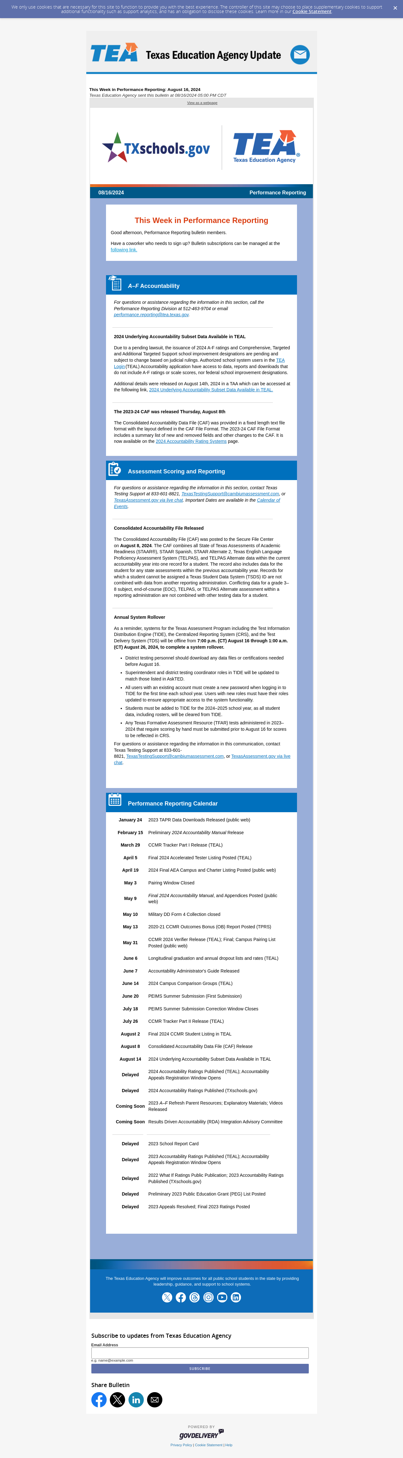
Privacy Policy (181, 1445)
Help (228, 1445)
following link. (124, 249)
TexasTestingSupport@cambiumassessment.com (230, 493)
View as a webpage (202, 103)
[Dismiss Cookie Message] (395, 6)
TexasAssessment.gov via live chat (148, 500)
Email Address (104, 1345)
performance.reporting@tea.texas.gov (151, 314)
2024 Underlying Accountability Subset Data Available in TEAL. (211, 389)
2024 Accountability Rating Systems (191, 441)
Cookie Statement (312, 11)
